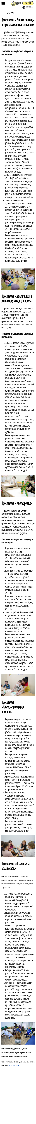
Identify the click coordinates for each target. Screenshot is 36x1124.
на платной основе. (14, 1066)
